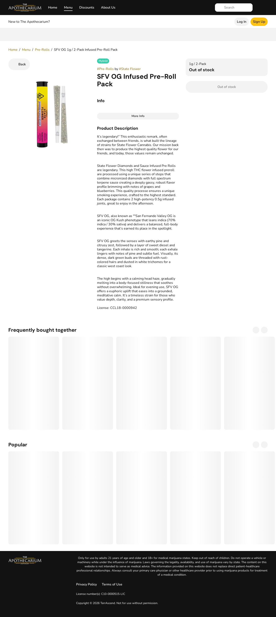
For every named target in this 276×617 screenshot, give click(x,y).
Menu (68, 7)
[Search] (237, 7)
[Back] (19, 64)
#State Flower (130, 69)
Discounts (86, 7)
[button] (138, 128)
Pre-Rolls (42, 49)
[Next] (264, 330)
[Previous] (256, 330)
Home (52, 7)
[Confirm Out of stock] (227, 87)
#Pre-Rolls (105, 69)
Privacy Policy (86, 584)
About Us (108, 7)
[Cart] (263, 7)
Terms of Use (112, 584)
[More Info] (138, 116)
